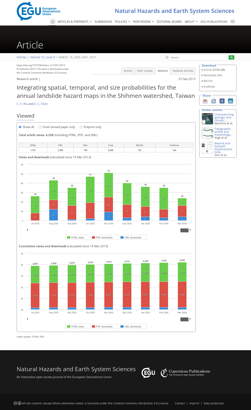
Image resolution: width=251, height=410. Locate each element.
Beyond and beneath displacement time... (223, 147)
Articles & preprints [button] (73, 22)
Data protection (214, 403)
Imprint (194, 403)
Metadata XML (213, 75)
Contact (180, 403)
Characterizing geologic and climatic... (224, 117)
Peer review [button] (142, 22)
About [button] (190, 22)
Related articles (183, 71)
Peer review (145, 71)
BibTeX (208, 81)
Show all (26, 127)
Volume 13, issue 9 (42, 57)
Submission (103, 22)
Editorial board (169, 22)
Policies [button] (121, 22)
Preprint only (90, 127)
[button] (167, 57)
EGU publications (214, 22)
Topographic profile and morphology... (224, 131)
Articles (21, 57)
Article (128, 71)
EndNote (209, 86)
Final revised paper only (57, 127)
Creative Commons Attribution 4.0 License (140, 403)
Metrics (163, 71)
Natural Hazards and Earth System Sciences (174, 11)
